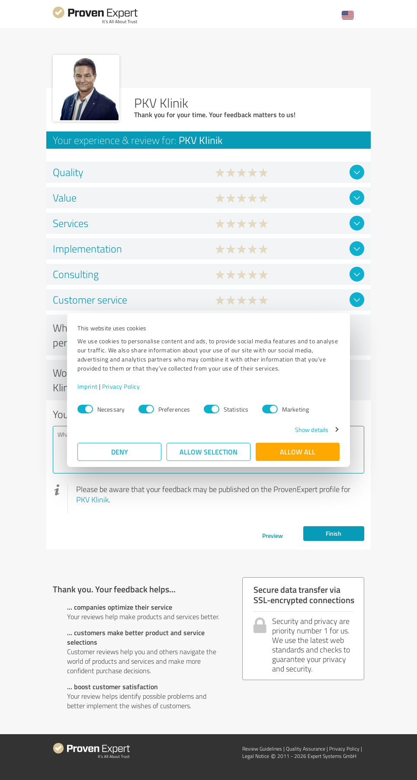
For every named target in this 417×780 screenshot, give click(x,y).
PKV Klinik (92, 499)
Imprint (87, 386)
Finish (333, 533)
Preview (272, 535)
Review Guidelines (262, 748)
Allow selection (208, 452)
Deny (119, 452)
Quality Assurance (305, 748)
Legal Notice (255, 756)
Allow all (297, 452)
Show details (311, 429)
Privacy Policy (121, 386)
